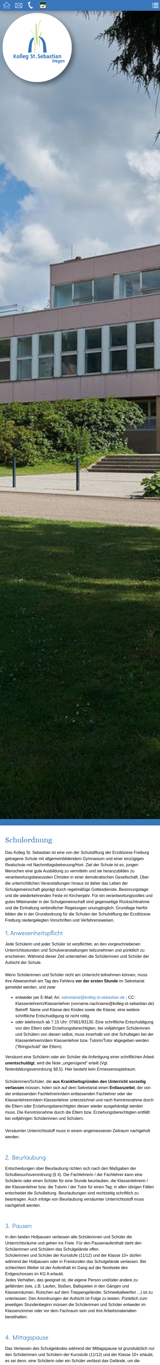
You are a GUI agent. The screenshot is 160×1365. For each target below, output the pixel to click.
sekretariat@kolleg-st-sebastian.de (93, 997)
